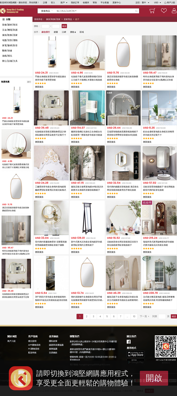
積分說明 (32, 341)
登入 (53, 2)
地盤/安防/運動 (10, 40)
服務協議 (53, 348)
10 (134, 316)
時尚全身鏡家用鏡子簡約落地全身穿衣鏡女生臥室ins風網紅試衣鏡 (16, 252)
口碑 (64, 31)
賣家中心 (117, 2)
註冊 (45, 2)
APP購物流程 (34, 344)
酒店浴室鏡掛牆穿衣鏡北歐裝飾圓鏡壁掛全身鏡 (15, 209)
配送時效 (32, 352)
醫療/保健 (7, 50)
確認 (64, 26)
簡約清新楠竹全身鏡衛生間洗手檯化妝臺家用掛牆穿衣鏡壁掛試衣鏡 (86, 300)
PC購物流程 (33, 348)
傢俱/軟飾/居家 (53, 19)
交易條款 (53, 352)
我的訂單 (75, 2)
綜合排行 (46, 31)
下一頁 (143, 316)
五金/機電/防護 (10, 29)
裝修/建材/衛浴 (10, 24)
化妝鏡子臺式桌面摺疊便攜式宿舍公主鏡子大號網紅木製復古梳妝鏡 (15, 166)
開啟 (154, 378)
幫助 (95, 2)
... (127, 316)
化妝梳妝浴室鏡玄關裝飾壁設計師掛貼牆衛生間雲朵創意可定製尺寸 (15, 296)
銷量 (56, 31)
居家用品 (68, 19)
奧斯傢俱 (39, 86)
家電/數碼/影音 (10, 45)
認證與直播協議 (56, 344)
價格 (72, 31)
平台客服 (105, 2)
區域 (82, 31)
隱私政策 (53, 341)
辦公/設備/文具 (10, 60)
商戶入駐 (171, 2)
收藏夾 (86, 2)
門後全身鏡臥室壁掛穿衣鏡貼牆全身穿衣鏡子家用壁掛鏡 (15, 123)
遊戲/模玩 (7, 55)
